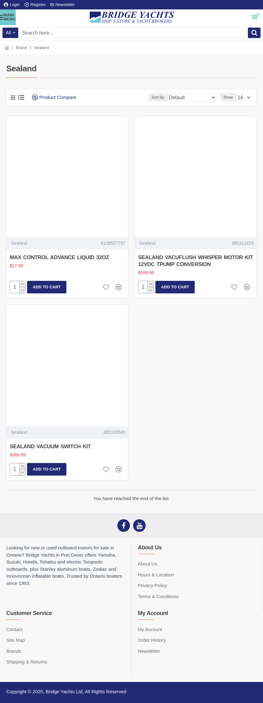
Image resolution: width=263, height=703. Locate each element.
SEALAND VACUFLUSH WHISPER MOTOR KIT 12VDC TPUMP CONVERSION (195, 260)
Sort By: (158, 97)
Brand (21, 47)
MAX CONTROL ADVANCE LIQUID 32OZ (59, 257)
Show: (228, 97)
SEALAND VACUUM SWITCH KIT (50, 447)
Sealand (19, 243)
